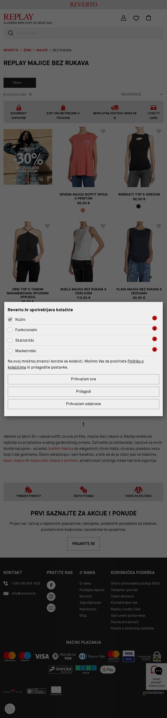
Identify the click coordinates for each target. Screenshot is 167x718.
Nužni (20, 319)
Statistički (24, 340)
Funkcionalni (26, 329)
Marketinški (25, 350)
